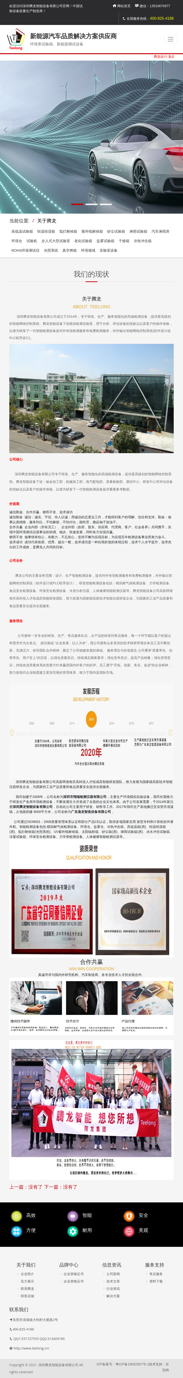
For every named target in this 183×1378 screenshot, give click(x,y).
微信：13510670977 (152, 6)
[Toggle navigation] (170, 39)
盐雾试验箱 (105, 241)
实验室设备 (108, 250)
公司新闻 (111, 1274)
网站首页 (121, 6)
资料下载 (154, 1281)
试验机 (31, 241)
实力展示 (25, 1281)
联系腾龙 (25, 1289)
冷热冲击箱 (143, 241)
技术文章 (111, 1281)
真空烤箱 (69, 250)
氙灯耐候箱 (68, 231)
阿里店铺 (25, 1296)
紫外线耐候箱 (92, 231)
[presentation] (6, 129)
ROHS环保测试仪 (25, 250)
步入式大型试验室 (55, 241)
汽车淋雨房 (160, 231)
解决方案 (111, 1296)
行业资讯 (111, 1289)
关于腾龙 (46, 220)
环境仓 (16, 241)
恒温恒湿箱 (46, 231)
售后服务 (154, 1274)
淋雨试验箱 (138, 231)
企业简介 (25, 1274)
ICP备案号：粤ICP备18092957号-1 (123, 1364)
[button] (77, 204)
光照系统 (51, 250)
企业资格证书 (71, 1274)
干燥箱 (124, 241)
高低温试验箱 (22, 231)
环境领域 (88, 250)
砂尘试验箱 (116, 231)
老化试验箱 (83, 241)
